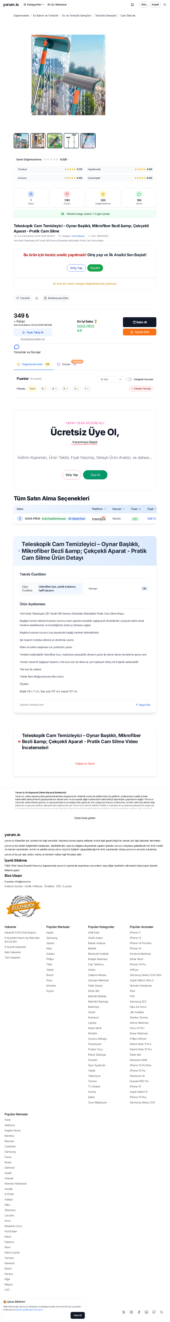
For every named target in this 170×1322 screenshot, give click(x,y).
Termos (92, 1081)
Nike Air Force (138, 1006)
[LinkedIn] (146, 1312)
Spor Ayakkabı (96, 1065)
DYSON (9, 1194)
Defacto (9, 1241)
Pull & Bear (11, 1231)
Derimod (9, 1167)
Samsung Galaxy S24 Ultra (145, 975)
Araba (91, 969)
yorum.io (12, 834)
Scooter (92, 1059)
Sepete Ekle (139, 332)
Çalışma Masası (97, 975)
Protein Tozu (95, 1049)
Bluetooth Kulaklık (98, 953)
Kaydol (155, 4)
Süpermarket (21, 15)
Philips (50, 959)
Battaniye (93, 1006)
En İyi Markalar (57, 4)
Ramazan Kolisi (138, 1059)
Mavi (7, 1247)
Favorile (23, 298)
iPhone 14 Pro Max (141, 943)
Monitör (92, 1033)
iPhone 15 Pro (138, 1070)
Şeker (91, 1097)
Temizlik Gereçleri (105, 15)
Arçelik (9, 1188)
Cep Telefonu (96, 964)
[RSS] (161, 1312)
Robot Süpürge (97, 1054)
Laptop (92, 1022)
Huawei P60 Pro (139, 1081)
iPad (132, 990)
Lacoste (9, 1215)
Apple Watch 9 (138, 1091)
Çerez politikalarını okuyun (29, 1309)
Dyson (50, 990)
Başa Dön (142, 704)
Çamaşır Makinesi (98, 980)
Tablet (91, 1070)
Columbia (10, 1146)
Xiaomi (50, 943)
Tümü (32, 388)
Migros (9, 1284)
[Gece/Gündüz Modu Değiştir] (164, 4)
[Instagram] (131, 1312)
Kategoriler (34, 4)
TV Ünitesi (94, 1086)
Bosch (50, 975)
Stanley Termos (139, 1017)
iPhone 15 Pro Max (140, 1065)
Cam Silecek (127, 15)
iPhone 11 (135, 932)
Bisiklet (92, 948)
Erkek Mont (136, 959)
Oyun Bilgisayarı (97, 1102)
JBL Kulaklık (137, 1012)
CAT (7, 1289)
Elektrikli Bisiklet (97, 996)
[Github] (154, 1312)
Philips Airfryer (138, 1038)
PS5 (132, 996)
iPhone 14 (135, 948)
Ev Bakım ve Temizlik (45, 15)
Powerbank (94, 1044)
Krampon (93, 1017)
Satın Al (139, 322)
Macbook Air (137, 1075)
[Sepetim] (132, 4)
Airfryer (134, 969)
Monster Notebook (141, 985)
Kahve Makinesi (139, 1022)
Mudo (8, 1162)
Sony (49, 980)
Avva (7, 1220)
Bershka (9, 1135)
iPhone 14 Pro (138, 964)
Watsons (10, 1125)
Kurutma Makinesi (140, 953)
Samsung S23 (138, 1001)
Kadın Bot (135, 1054)
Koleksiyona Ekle (56, 298)
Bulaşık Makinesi (97, 959)
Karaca (9, 1273)
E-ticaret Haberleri (15, 946)
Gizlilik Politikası (33, 886)
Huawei (9, 1178)
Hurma (92, 1091)
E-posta (67, 886)
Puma (8, 1157)
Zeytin (91, 1012)
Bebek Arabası (96, 943)
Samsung (51, 937)
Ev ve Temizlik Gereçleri (76, 15)
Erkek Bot (93, 990)
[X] (124, 1312)
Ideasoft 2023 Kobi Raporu (20, 932)
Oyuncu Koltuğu (97, 1038)
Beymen (9, 1141)
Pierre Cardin (12, 1252)
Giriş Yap (76, 268)
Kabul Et (78, 1315)
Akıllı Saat (93, 932)
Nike (49, 948)
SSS (58, 886)
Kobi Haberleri (13, 952)
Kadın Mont (95, 1028)
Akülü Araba (95, 937)
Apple (49, 932)
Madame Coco (13, 1226)
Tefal (49, 964)
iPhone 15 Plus (138, 1097)
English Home (12, 1130)
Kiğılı (7, 1279)
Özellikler (49, 886)
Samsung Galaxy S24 (142, 1102)
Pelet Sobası (95, 985)
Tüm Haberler (12, 957)
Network (10, 1263)
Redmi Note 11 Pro (140, 1044)
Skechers (10, 1210)
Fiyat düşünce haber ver (33, 339)
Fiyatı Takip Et (32, 332)
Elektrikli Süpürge (98, 1001)
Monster (51, 985)
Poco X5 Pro (137, 1028)
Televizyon (94, 1075)
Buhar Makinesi (139, 1033)
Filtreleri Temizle (141, 388)
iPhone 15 (135, 1086)
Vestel (50, 969)
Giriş (143, 4)
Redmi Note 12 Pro (141, 1049)
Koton (8, 1236)
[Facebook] (139, 1312)
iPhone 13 (135, 937)
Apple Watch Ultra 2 (141, 980)
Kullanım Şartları (14, 886)
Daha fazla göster (85, 818)
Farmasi (9, 1257)
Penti (7, 1119)
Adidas (50, 953)
